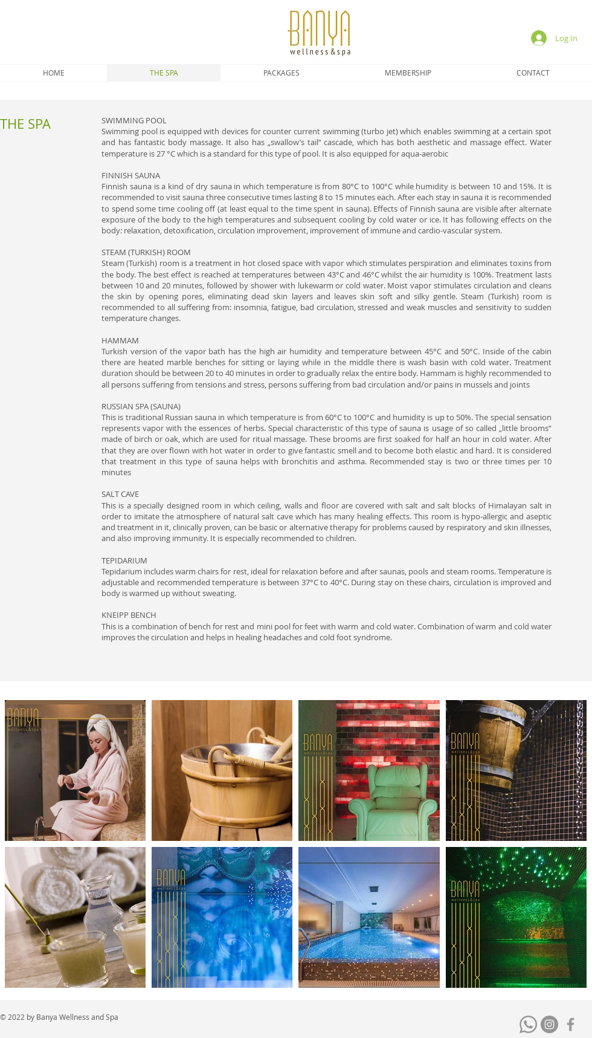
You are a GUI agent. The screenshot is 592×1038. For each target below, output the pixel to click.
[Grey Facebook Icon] (570, 1024)
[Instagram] (549, 1024)
